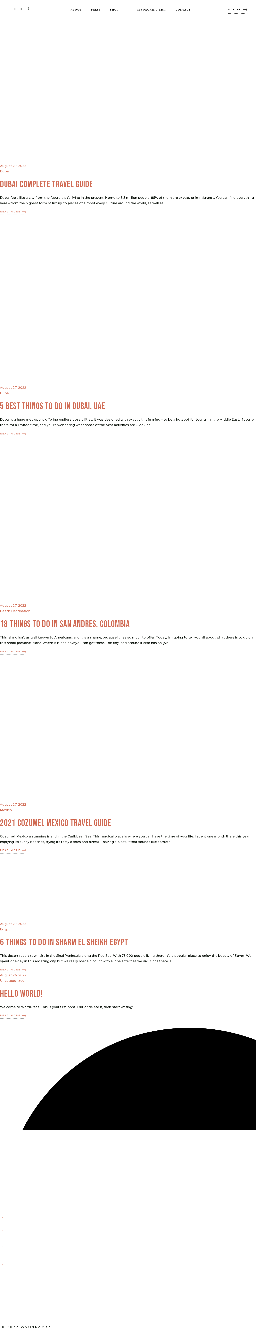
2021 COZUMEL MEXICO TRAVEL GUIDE (55, 823)
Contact (12, 1309)
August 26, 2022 (13, 975)
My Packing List (18, 1293)
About (10, 1277)
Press (10, 1285)
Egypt (5, 929)
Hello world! (21, 993)
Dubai (5, 171)
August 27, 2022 (13, 166)
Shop (9, 1301)
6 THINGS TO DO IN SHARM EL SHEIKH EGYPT (64, 942)
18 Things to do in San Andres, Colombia (65, 624)
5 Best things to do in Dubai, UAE (52, 406)
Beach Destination (15, 611)
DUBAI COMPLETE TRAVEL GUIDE (46, 184)
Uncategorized (12, 981)
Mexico (6, 810)
